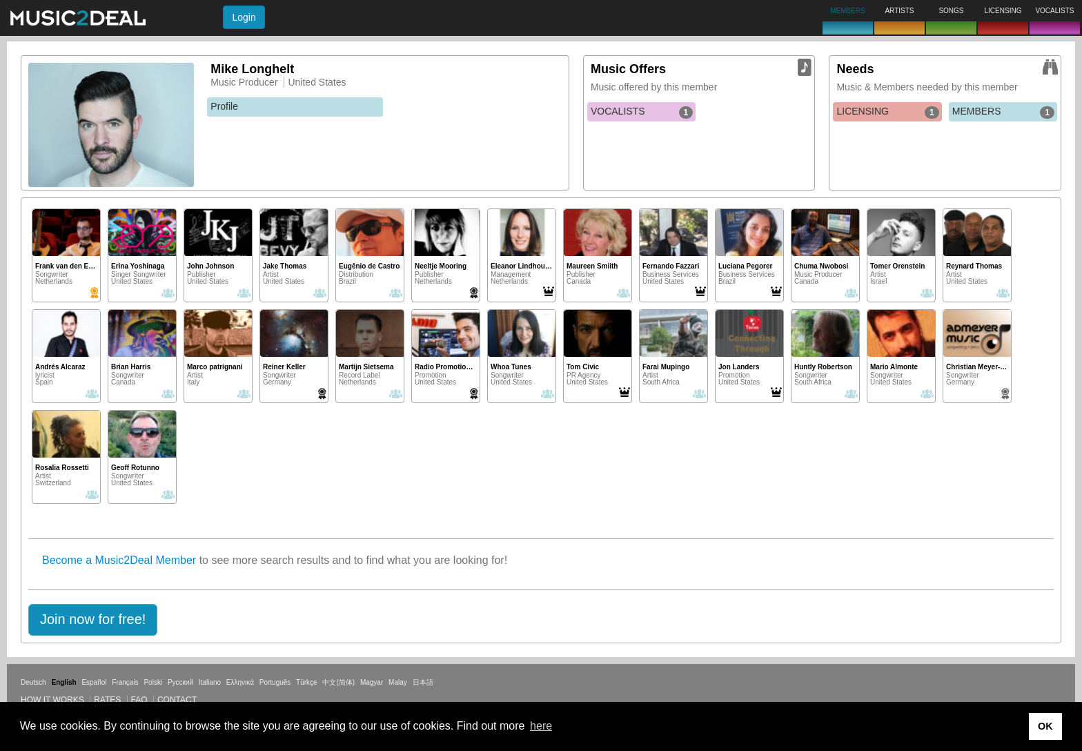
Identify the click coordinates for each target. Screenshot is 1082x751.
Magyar (371, 682)
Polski (153, 682)
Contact (177, 700)
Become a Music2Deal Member (119, 560)
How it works (52, 700)
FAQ (139, 700)
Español (93, 682)
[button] (92, 620)
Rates (107, 700)
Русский (180, 682)
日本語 (423, 682)
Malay (397, 682)
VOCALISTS (642, 112)
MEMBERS (1003, 112)
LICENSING (887, 112)
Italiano (210, 682)
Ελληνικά (240, 682)
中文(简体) (338, 682)
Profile (224, 106)
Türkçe (306, 682)
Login (243, 17)
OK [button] (1045, 726)
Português (275, 682)
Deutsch (33, 682)
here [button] (541, 726)
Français (125, 682)
